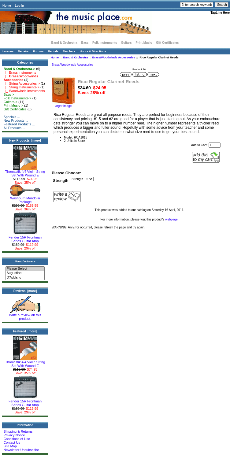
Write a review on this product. (25, 315)
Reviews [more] (25, 291)
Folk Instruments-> (17, 98)
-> (19, 69)
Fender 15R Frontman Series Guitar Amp (25, 237)
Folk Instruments (104, 42)
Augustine (25, 273)
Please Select (25, 269)
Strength (61, 181)
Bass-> (8, 94)
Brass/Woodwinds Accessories (113, 57)
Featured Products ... (19, 124)
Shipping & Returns (17, 431)
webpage (171, 219)
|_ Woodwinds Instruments (24, 91)
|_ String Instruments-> (21, 87)
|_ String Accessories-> (21, 83)
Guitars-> (10, 102)
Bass (84, 42)
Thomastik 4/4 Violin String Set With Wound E (25, 172)
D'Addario (25, 278)
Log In (19, 5)
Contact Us (11, 442)
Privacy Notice (14, 435)
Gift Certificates (167, 42)
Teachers (69, 51)
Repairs (23, 51)
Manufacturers (25, 261)
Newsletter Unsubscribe (21, 450)
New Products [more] (25, 140)
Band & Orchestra (75, 57)
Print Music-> (13, 105)
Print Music (143, 42)
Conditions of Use (16, 439)
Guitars (126, 42)
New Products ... (15, 120)
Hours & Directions (93, 51)
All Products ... (14, 128)
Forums (38, 51)
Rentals (53, 51)
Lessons (8, 51)
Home (6, 5)
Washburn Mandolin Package (25, 198)
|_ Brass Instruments (19, 72)
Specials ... (11, 117)
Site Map (10, 446)
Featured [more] (25, 331)
